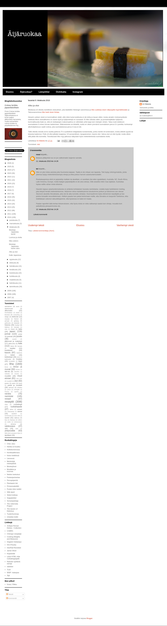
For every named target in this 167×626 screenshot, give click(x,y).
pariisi (7, 383)
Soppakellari (11, 498)
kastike (12, 348)
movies (16, 374)
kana (12, 346)
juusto (19, 336)
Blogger (89, 618)
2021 (9, 180)
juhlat (20, 334)
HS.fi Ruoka (11, 545)
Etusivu (10, 92)
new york (19, 378)
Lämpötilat (44, 92)
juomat (9, 336)
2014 (9, 204)
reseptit (9, 401)
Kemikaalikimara (13, 453)
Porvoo (7, 391)
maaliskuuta (14, 280)
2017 (9, 194)
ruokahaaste (16, 406)
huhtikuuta (13, 276)
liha (11, 363)
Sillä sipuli (11, 492)
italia (20, 329)
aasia (17, 306)
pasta (20, 383)
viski (16, 428)
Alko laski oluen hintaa (50, 112)
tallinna (16, 418)
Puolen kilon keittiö (14, 489)
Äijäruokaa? (26, 92)
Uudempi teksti (36, 225)
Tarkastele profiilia (147, 108)
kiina (18, 357)
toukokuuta (13, 273)
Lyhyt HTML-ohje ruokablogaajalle (13, 558)
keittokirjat (9, 357)
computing (16, 315)
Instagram (78, 92)
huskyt (17, 325)
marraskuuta (14, 224)
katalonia (19, 353)
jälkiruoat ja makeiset (13, 341)
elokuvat (15, 317)
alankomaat (9, 308)
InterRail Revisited (14, 548)
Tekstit (9, 594)
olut (38, 144)
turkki (9, 422)
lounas (18, 369)
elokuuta (13, 263)
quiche (16, 391)
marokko (16, 371)
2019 (9, 187)
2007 (9, 297)
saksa (11, 409)
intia (6, 329)
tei (37, 169)
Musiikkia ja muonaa (11, 470)
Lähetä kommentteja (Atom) (43, 231)
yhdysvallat (10, 431)
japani (12, 331)
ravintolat (9, 396)
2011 (9, 214)
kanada (20, 346)
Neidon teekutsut (13, 474)
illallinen (7, 327)
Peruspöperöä (12, 480)
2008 (9, 294)
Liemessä (10, 458)
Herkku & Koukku (13, 447)
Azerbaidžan (8, 312)
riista (6, 404)
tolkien (20, 420)
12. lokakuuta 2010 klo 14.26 (47, 209)
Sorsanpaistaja (12, 501)
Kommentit (11, 598)
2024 (9, 170)
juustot (14, 339)
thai (6, 420)
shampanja (10, 411)
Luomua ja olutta (15, 237)
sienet (19, 411)
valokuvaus (10, 426)
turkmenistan (18, 422)
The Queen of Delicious (12, 510)
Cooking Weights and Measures (13, 538)
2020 (9, 183)
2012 (9, 210)
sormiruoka (8, 415)
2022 (9, 177)
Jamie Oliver (11, 551)
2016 (9, 197)
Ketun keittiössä (13, 455)
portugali (17, 389)
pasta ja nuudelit (15, 385)
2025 (9, 167)
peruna (11, 387)
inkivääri (16, 327)
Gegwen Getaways (14, 542)
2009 (9, 291)
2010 (9, 217)
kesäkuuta (13, 270)
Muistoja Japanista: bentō (14, 232)
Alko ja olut (13, 252)
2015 (9, 200)
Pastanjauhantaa (13, 477)
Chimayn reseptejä (14, 534)
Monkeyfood (11, 466)
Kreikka (19, 359)
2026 (9, 163)
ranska (8, 394)
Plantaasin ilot (12, 483)
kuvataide (12, 361)
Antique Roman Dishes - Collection (14, 527)
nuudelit (9, 381)
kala (20, 343)
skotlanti (14, 413)
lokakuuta (13, 227)
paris (13, 383)
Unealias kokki (12, 517)
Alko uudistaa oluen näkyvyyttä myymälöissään (109, 110)
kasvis (7, 352)
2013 (9, 207)
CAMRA (10, 531)
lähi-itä (7, 372)
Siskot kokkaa (12, 495)
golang (16, 321)
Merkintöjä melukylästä (11, 462)
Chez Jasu (11, 444)
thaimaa (12, 420)
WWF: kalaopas (13, 573)
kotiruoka (8, 359)
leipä (20, 361)
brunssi (7, 315)
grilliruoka (8, 323)
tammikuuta (14, 287)
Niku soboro (13, 241)
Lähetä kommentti (40, 214)
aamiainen (8, 306)
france (16, 319)
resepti (8, 399)
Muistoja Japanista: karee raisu (14, 246)
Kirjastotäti (11, 554)
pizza (9, 389)
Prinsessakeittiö (13, 486)
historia (7, 325)
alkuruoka (8, 311)
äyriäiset (8, 435)
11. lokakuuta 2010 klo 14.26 (47, 161)
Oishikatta (61, 92)
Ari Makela (146, 104)
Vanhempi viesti (125, 225)
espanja (7, 319)
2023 (9, 173)
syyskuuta (13, 259)
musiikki (8, 376)
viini (6, 429)
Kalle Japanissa (15, 255)
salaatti (19, 409)
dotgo (7, 317)
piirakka (19, 387)
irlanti (13, 329)
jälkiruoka (11, 343)
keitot (13, 355)
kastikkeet (8, 350)
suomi (7, 418)
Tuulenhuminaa (13, 514)
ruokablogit (17, 404)
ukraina (13, 424)
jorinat (7, 334)
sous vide (17, 415)
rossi (38, 154)
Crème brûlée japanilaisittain (12, 106)
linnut (6, 367)
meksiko (7, 374)
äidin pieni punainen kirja (12, 433)
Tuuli (9, 570)
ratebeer (10, 567)
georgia (7, 321)
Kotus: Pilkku (12, 584)
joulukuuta (13, 220)
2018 (9, 190)
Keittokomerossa (13, 450)
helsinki (16, 323)
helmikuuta (13, 283)
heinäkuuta (13, 266)
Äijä (8, 575)
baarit (17, 312)
